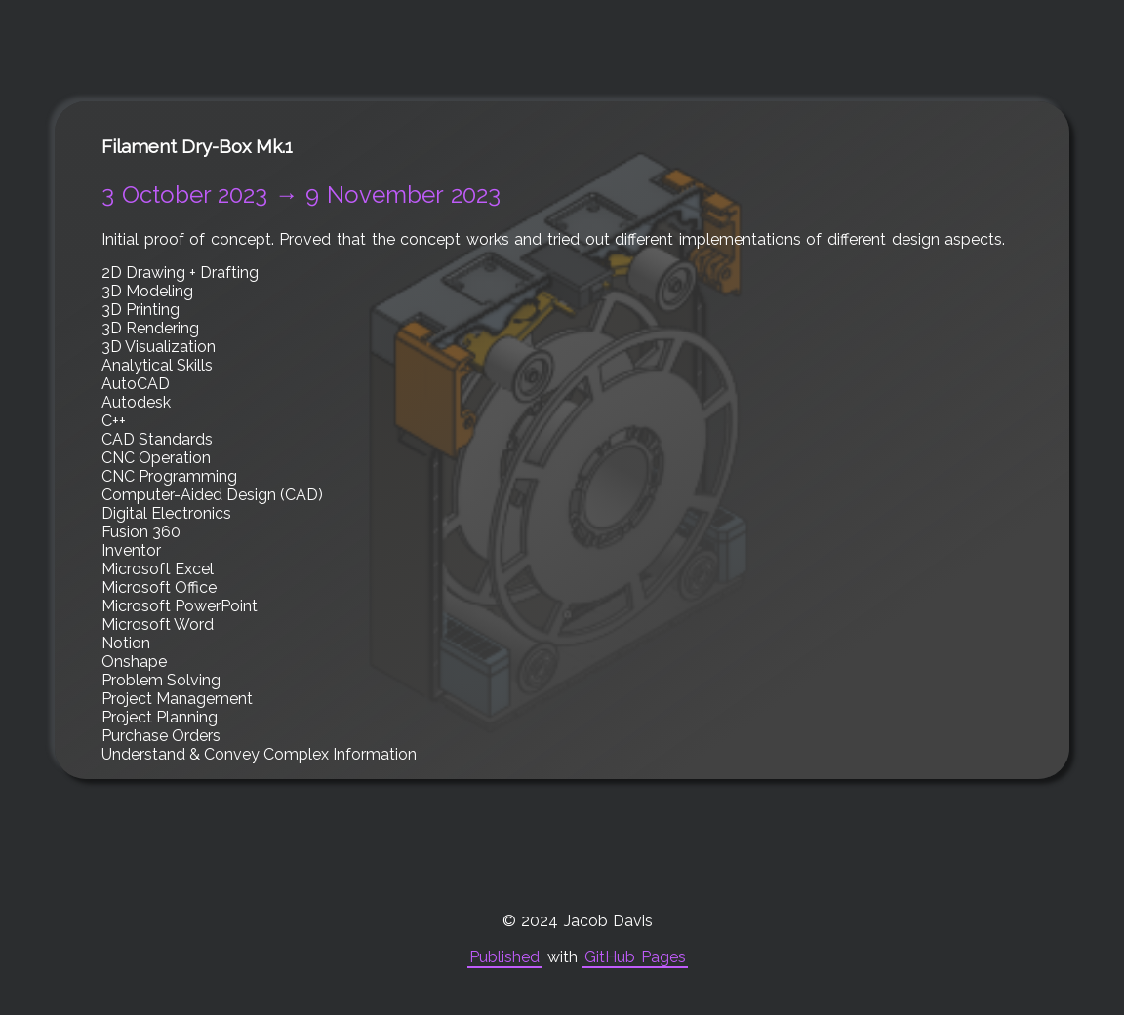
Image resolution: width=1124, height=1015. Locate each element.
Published (504, 957)
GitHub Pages (635, 957)
